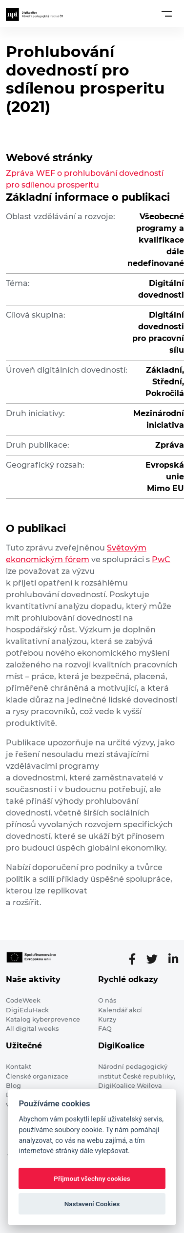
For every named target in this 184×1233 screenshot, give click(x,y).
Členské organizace (37, 1076)
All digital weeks (32, 1028)
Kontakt (18, 1066)
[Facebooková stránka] (136, 959)
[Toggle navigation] (166, 13)
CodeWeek (23, 1000)
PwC (161, 559)
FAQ (105, 1028)
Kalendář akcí (120, 1010)
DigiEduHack (27, 1010)
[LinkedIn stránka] (173, 959)
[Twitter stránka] (155, 959)
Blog (13, 1085)
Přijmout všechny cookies (92, 1178)
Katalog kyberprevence (43, 1019)
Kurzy (107, 1019)
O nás (107, 1000)
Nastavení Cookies (92, 1204)
